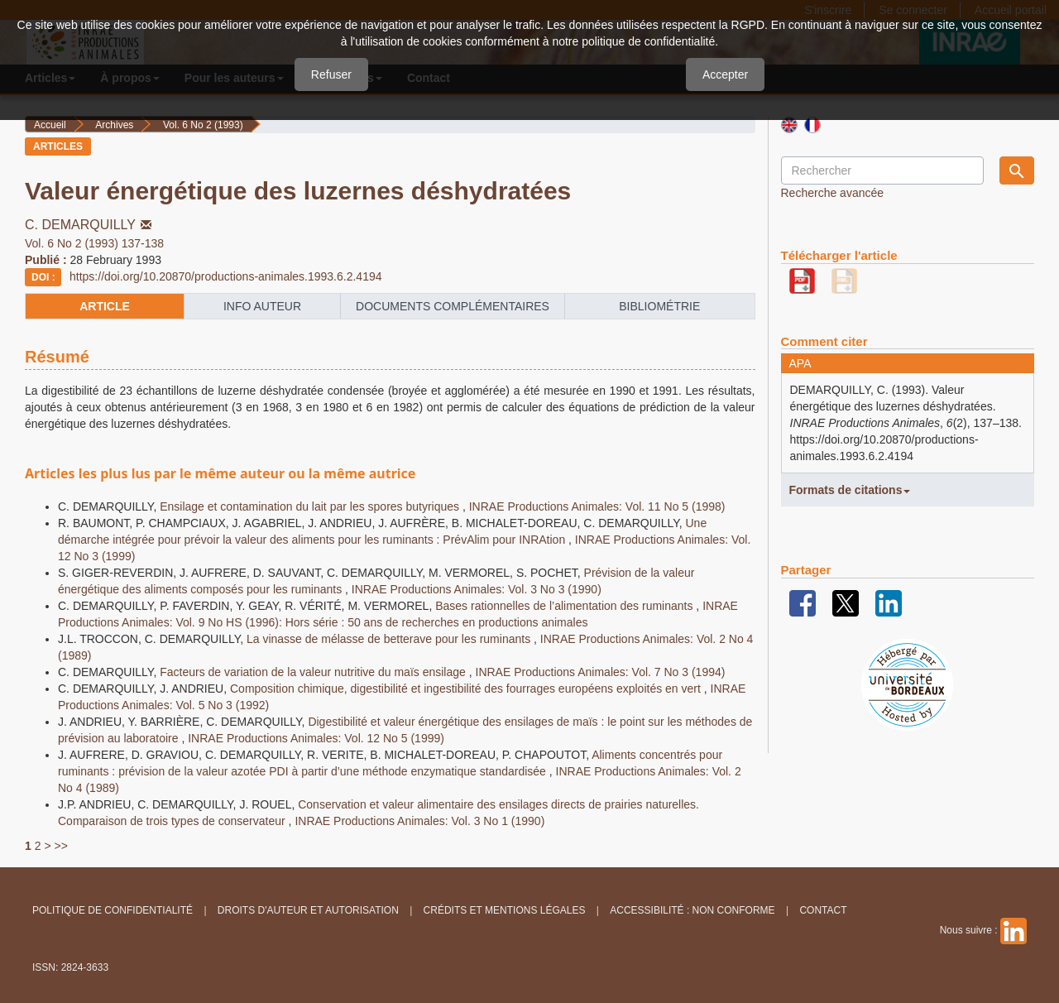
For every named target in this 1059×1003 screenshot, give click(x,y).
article (104, 306)
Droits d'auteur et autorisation (308, 910)
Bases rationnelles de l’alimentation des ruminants (565, 605)
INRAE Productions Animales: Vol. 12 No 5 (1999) (316, 738)
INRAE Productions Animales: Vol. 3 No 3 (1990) (476, 589)
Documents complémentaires (452, 306)
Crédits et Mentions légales (505, 910)
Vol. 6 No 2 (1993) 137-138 (94, 243)
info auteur (262, 306)
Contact (822, 910)
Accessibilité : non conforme (692, 910)
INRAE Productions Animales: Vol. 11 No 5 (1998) (597, 506)
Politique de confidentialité (112, 910)
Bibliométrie (659, 306)
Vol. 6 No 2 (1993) (203, 125)
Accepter (725, 74)
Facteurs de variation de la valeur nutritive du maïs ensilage (314, 672)
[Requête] (882, 170)
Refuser (331, 74)
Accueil (50, 125)
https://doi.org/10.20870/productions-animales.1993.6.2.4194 (225, 276)
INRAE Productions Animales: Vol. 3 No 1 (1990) (419, 821)
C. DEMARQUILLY (90, 225)
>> (60, 845)
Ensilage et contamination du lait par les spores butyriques (311, 506)
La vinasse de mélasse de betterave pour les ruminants (390, 638)
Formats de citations (850, 490)
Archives (114, 125)
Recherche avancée (832, 192)
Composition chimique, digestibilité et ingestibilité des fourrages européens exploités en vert (467, 688)
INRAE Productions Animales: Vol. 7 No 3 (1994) (601, 672)
